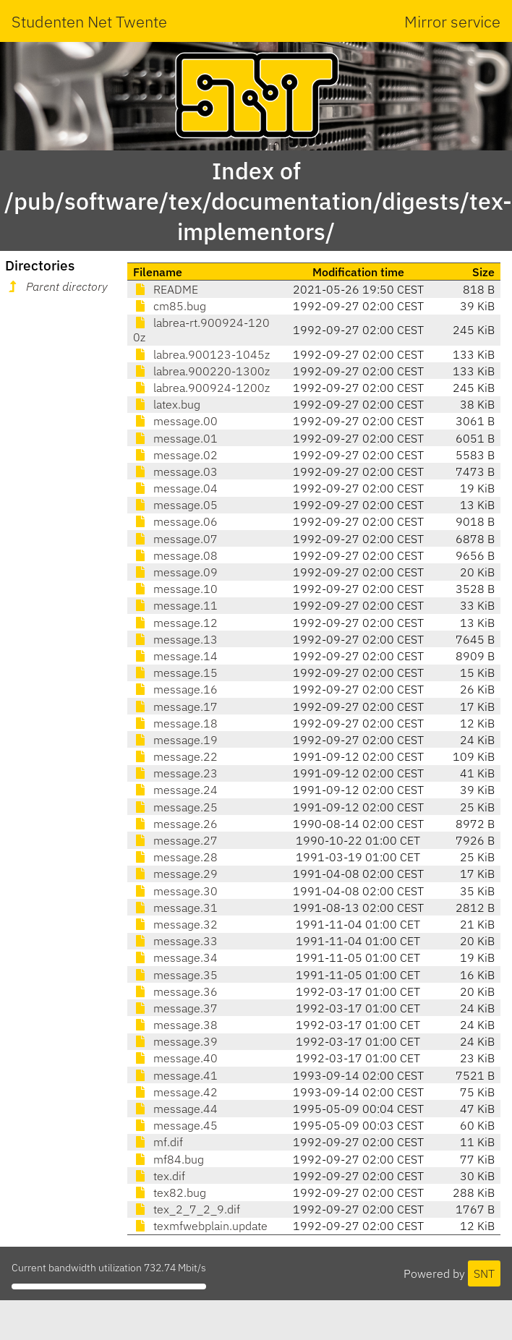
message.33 (175, 941)
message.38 (175, 1024)
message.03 (175, 471)
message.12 (175, 622)
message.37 (175, 1008)
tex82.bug (169, 1192)
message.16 (175, 689)
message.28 (175, 857)
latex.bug (166, 404)
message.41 (175, 1075)
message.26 (175, 823)
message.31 (175, 907)
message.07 (175, 539)
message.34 (175, 957)
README (165, 289)
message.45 (175, 1125)
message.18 (175, 723)
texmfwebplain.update (200, 1226)
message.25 (175, 807)
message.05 (175, 505)
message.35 (175, 975)
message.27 (175, 840)
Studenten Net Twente (89, 21)
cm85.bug (169, 306)
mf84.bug (168, 1159)
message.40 (175, 1058)
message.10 (175, 588)
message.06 (175, 521)
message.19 (175, 740)
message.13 (175, 639)
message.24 (175, 789)
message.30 (175, 891)
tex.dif (159, 1176)
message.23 (175, 773)
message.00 (175, 421)
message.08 (175, 555)
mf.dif (158, 1142)
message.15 (175, 672)
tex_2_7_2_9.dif (186, 1209)
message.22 (175, 756)
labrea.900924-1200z (201, 387)
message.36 (175, 991)
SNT (484, 1273)
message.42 (175, 1092)
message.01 (175, 438)
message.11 (175, 605)
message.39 (175, 1041)
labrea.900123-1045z (201, 354)
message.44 (175, 1108)
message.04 (175, 488)
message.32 (175, 924)
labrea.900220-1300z (201, 371)
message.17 (175, 706)
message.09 (175, 572)
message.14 (175, 656)
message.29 (175, 873)
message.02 (175, 455)
